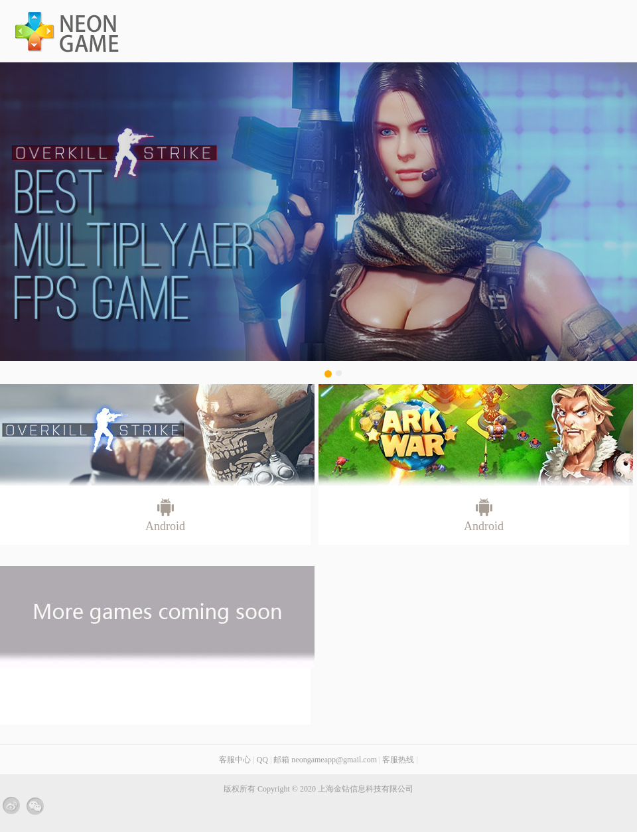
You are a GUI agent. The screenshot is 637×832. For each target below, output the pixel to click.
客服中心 (235, 759)
